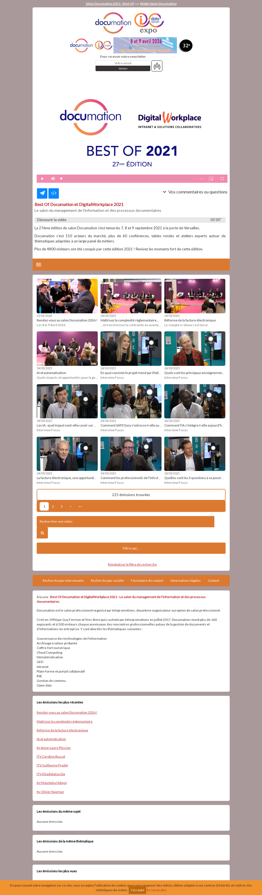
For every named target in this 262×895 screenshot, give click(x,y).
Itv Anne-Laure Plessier (54, 748)
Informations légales (186, 580)
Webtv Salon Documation (158, 4)
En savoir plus (157, 890)
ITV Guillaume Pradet (52, 765)
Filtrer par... (131, 548)
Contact (213, 580)
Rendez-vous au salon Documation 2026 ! (67, 712)
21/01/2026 (44, 315)
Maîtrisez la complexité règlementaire (65, 721)
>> (80, 506)
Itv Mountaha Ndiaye (52, 783)
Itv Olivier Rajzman (50, 792)
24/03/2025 (108, 315)
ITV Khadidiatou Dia (51, 774)
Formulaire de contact (147, 580)
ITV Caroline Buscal (51, 756)
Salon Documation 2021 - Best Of (110, 4)
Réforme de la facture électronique (62, 730)
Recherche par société (107, 580)
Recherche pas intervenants (63, 580)
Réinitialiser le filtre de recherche (132, 564)
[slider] (127, 178)
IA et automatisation (51, 739)
